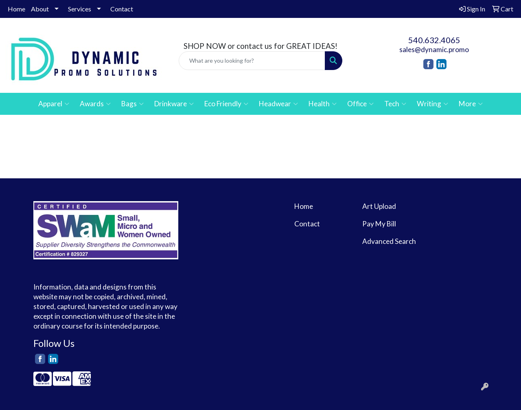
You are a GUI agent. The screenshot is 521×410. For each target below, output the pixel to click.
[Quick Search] (252, 60)
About (40, 9)
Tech (395, 104)
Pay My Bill (379, 223)
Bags (132, 104)
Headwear (278, 104)
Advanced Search (389, 241)
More (471, 104)
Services (79, 9)
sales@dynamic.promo (434, 49)
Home (16, 9)
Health (323, 104)
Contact (121, 9)
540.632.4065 (434, 40)
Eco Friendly (226, 104)
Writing (432, 104)
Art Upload (379, 206)
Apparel (53, 104)
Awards (95, 104)
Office (360, 104)
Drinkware (174, 104)
